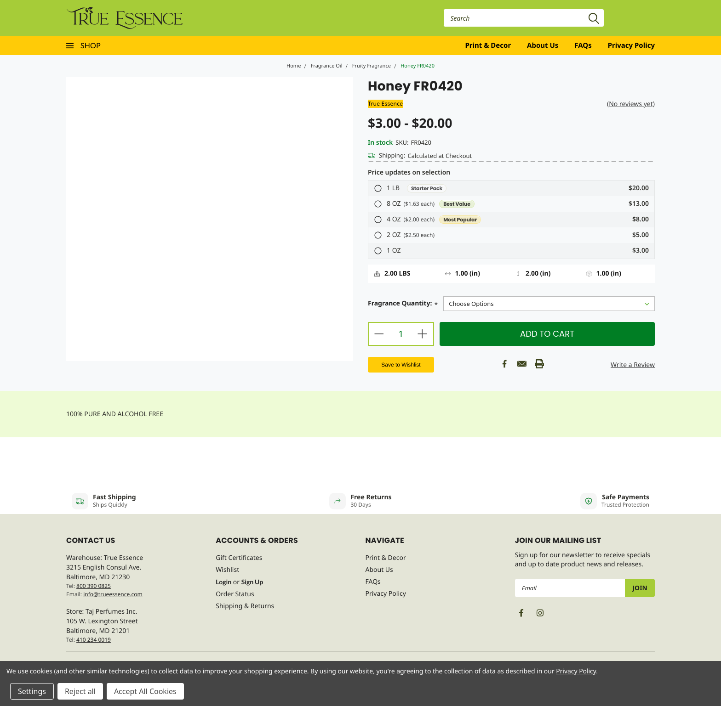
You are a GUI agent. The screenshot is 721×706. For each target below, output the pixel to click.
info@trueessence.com (113, 594)
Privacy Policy (631, 45)
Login (223, 582)
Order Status (235, 594)
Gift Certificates (239, 558)
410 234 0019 (93, 640)
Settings (32, 691)
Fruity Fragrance (371, 65)
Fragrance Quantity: (403, 304)
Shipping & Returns (245, 606)
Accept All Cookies (145, 691)
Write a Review (633, 365)
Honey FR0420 (418, 65)
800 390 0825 (93, 586)
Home (293, 65)
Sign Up (252, 582)
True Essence (385, 103)
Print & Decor (488, 45)
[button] (511, 188)
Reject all (80, 691)
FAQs (582, 45)
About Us (542, 45)
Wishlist (227, 569)
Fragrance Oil (327, 65)
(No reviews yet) (631, 104)
